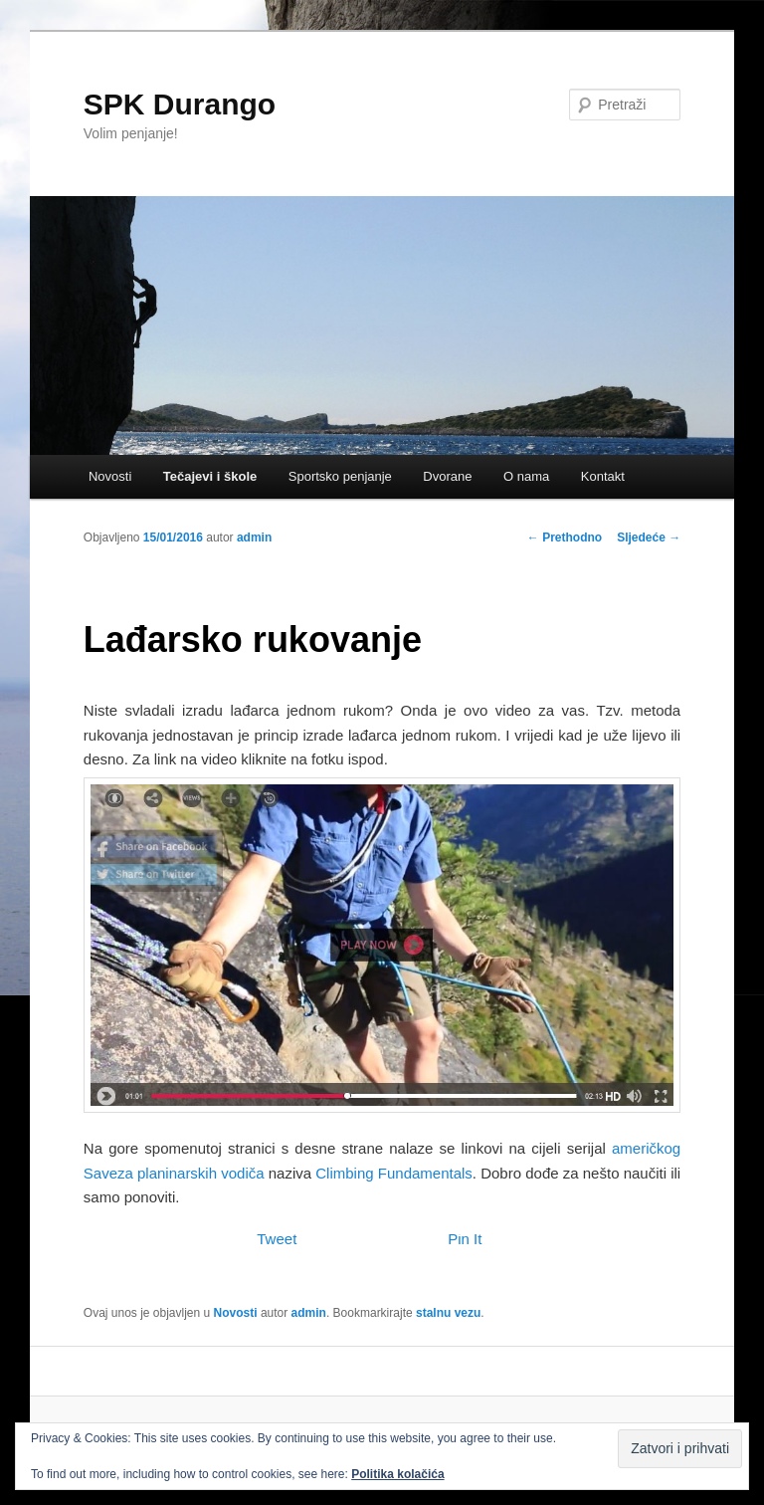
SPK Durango (180, 104)
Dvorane (447, 476)
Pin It (464, 1238)
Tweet (276, 1238)
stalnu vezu (448, 1313)
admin (254, 537)
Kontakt (603, 476)
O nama (526, 476)
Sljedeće (648, 537)
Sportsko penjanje (340, 476)
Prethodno (564, 537)
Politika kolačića (397, 1474)
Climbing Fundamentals (394, 1173)
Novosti (110, 476)
